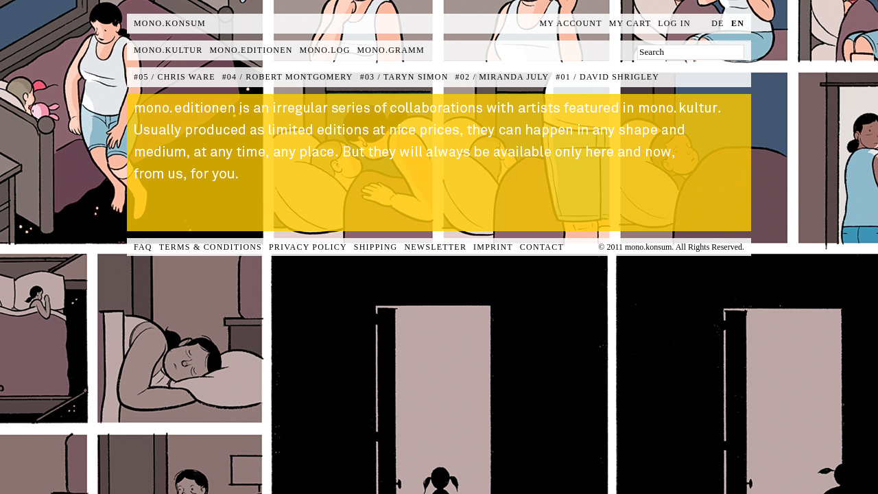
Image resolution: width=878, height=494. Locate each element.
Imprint (493, 247)
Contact (542, 247)
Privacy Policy (308, 247)
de (717, 23)
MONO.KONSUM (170, 23)
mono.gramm (391, 50)
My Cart (630, 23)
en (737, 23)
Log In (674, 23)
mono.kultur (168, 50)
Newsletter (435, 247)
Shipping (376, 247)
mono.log (325, 50)
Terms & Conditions (210, 247)
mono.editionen (250, 50)
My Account (571, 23)
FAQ (143, 247)
